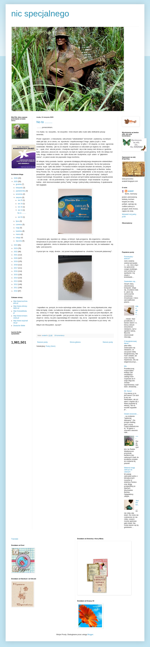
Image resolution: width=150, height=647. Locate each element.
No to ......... (44, 122)
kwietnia (19, 231)
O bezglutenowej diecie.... (130, 342)
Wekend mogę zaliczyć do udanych (129, 470)
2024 (16, 245)
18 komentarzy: (59, 335)
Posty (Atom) (50, 346)
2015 (16, 275)
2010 (16, 291)
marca (18, 234)
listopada (19, 188)
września (19, 194)
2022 (16, 252)
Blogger (90, 635)
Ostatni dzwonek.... (131, 414)
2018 (16, 265)
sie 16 (20, 207)
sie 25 (20, 200)
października (21, 191)
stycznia (19, 241)
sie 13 (20, 210)
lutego (18, 238)
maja (18, 228)
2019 (16, 261)
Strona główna (75, 342)
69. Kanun (128, 391)
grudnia (19, 184)
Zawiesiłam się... (130, 281)
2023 (16, 248)
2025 (16, 181)
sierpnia (19, 197)
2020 (16, 258)
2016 (16, 271)
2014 (16, 278)
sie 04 (20, 217)
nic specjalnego (40, 13)
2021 (16, 255)
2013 (16, 281)
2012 (16, 284)
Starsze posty (108, 342)
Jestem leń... (137, 504)
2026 (16, 178)
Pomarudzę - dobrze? (129, 258)
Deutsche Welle (19, 326)
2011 (16, 288)
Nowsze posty (42, 342)
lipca (18, 221)
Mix (125, 366)
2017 (16, 268)
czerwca (19, 225)
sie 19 (20, 204)
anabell (130, 191)
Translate (14, 539)
